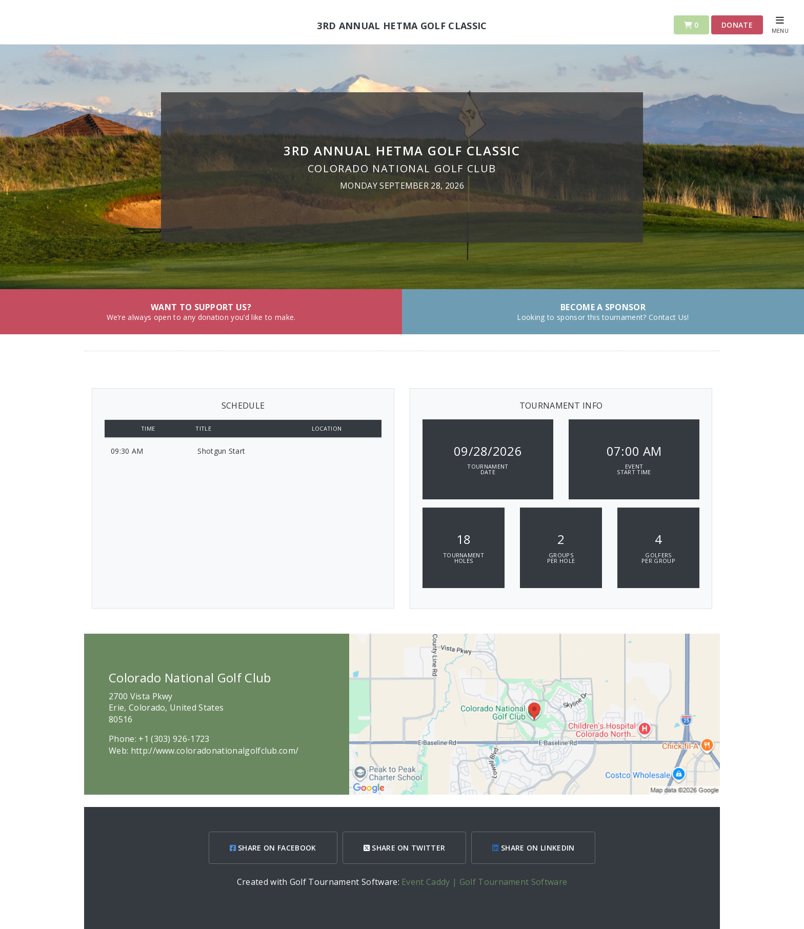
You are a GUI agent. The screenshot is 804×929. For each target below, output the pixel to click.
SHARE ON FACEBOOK (273, 848)
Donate (737, 25)
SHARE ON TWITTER (405, 848)
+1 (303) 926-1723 (173, 738)
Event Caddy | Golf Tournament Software (484, 881)
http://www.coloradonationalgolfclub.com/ (215, 750)
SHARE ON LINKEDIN (533, 848)
